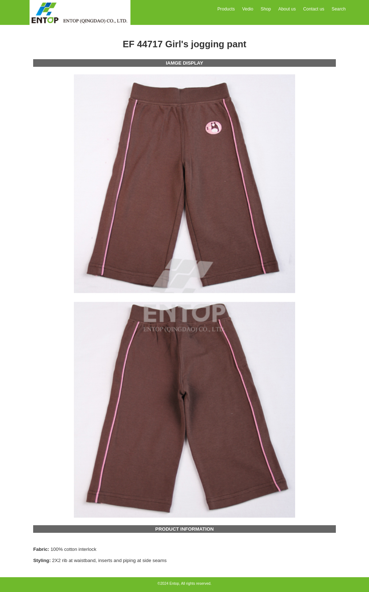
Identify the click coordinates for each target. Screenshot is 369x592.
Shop (266, 9)
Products (226, 9)
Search (339, 9)
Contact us (313, 9)
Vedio (247, 9)
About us (286, 9)
